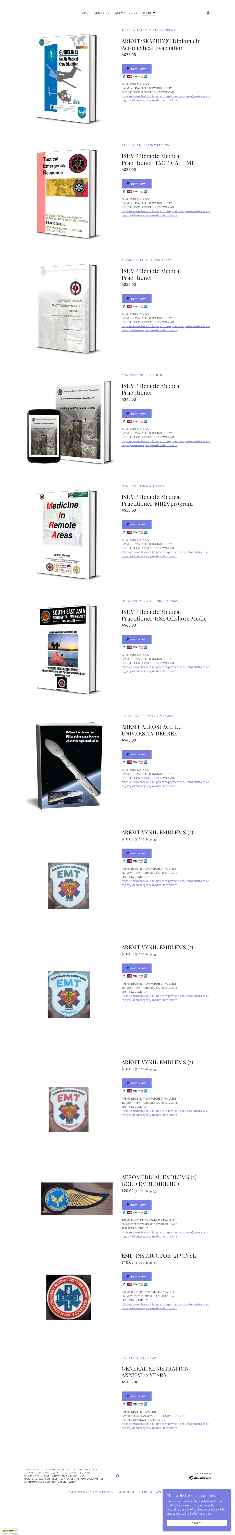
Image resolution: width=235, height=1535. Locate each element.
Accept (197, 1522)
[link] (117, 1475)
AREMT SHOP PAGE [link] (102, 1492)
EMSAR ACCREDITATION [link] (132, 1492)
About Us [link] (102, 12)
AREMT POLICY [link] (126, 12)
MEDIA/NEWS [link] (158, 1492)
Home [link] (84, 12)
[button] (149, 13)
